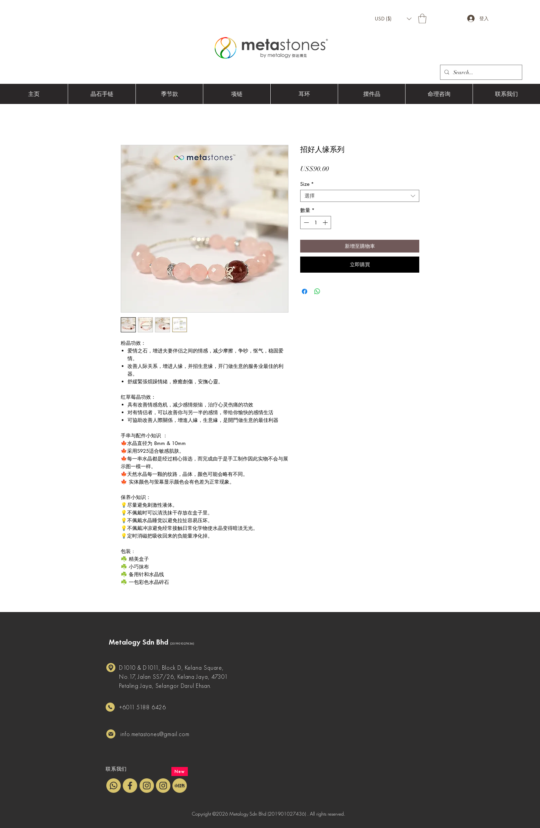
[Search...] (480, 72)
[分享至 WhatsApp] (317, 291)
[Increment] (325, 222)
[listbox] (393, 18)
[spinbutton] (315, 222)
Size (307, 184)
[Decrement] (305, 222)
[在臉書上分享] (305, 291)
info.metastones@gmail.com (155, 734)
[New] (179, 771)
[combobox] (359, 196)
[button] (393, 18)
